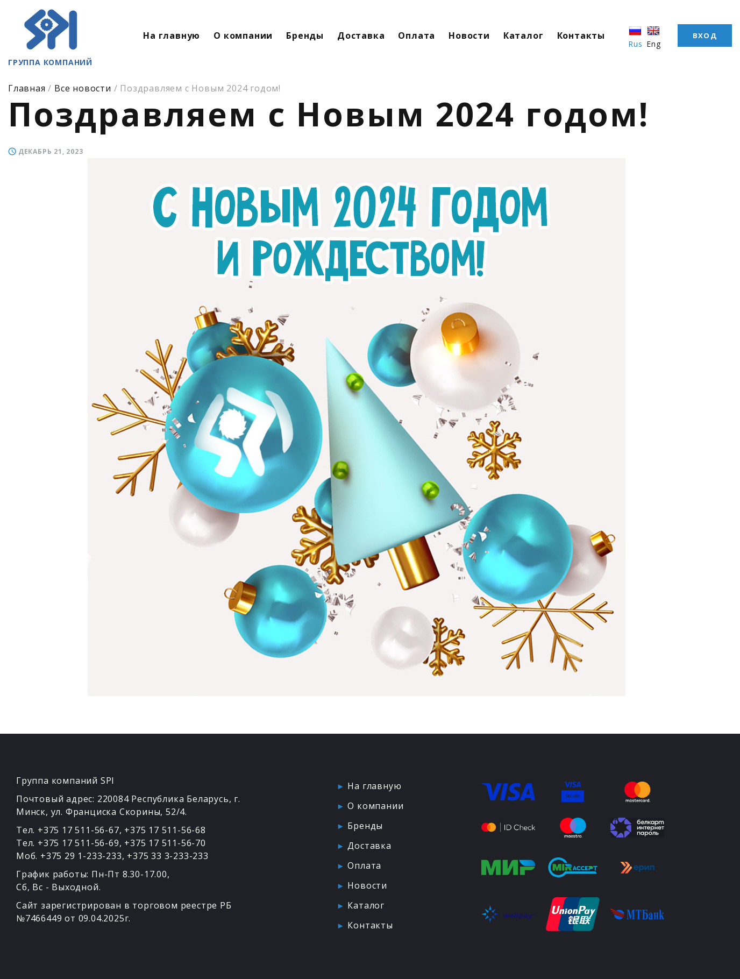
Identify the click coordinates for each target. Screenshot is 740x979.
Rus (635, 36)
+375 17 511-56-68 (165, 830)
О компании (243, 35)
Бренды (305, 35)
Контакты (581, 35)
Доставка (361, 35)
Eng (653, 36)
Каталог (523, 35)
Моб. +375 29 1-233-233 (69, 856)
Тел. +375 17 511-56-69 (67, 843)
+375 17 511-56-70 (165, 843)
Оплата (416, 35)
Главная (27, 88)
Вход (705, 35)
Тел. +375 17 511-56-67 (67, 830)
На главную (171, 35)
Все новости (82, 88)
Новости (469, 35)
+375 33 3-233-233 (168, 856)
